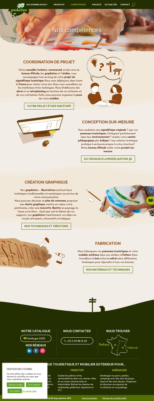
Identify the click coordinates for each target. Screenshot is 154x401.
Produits (59, 5)
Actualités (111, 5)
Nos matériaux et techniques (108, 269)
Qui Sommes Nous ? (36, 5)
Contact (125, 5)
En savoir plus (30, 391)
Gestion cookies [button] (16, 384)
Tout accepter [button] (34, 384)
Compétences (78, 5)
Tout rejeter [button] (14, 390)
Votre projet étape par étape (49, 106)
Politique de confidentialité (114, 398)
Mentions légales (89, 398)
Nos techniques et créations (46, 226)
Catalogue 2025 (36, 338)
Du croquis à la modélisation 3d (108, 158)
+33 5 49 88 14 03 (77, 340)
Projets (96, 5)
